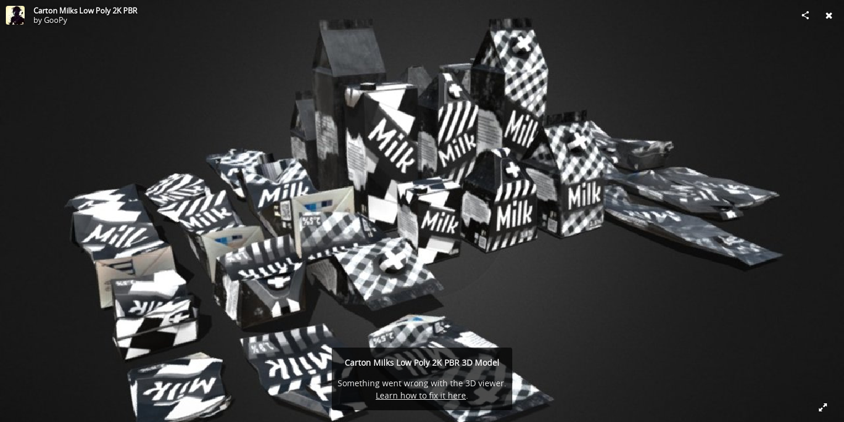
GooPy (55, 20)
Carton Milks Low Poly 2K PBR (85, 10)
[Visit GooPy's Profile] (15, 15)
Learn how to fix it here (421, 395)
